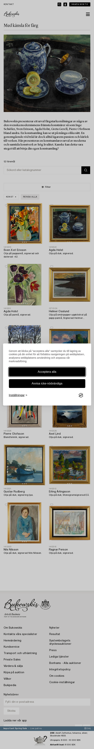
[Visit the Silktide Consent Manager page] (80, 395)
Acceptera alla (47, 371)
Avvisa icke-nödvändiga (47, 383)
